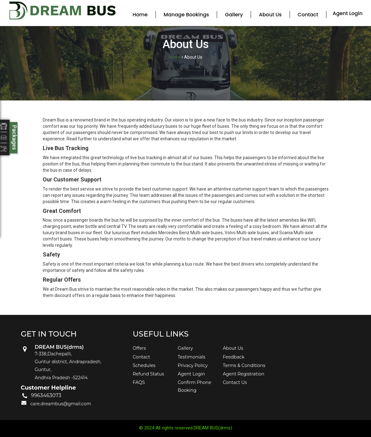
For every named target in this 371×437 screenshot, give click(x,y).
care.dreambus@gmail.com (60, 404)
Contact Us (235, 382)
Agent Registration (243, 374)
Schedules (144, 365)
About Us (270, 14)
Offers (139, 348)
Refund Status (148, 374)
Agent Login (348, 13)
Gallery (234, 14)
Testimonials (191, 357)
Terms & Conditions (244, 365)
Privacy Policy (193, 365)
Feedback (233, 357)
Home (140, 14)
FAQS (139, 382)
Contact (308, 14)
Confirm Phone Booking (194, 386)
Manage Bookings (186, 14)
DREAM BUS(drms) (213, 428)
